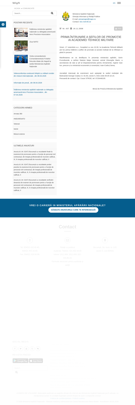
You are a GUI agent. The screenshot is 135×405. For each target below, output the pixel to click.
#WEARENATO (19, 119)
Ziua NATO (33, 42)
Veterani (17, 124)
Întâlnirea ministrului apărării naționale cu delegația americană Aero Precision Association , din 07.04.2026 (33, 92)
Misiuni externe (19, 134)
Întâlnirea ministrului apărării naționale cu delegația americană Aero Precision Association (42, 31)
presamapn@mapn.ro (87, 19)
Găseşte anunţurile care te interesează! (73, 210)
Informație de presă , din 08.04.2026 (28, 83)
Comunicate (28, 8)
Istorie (16, 129)
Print (118, 29)
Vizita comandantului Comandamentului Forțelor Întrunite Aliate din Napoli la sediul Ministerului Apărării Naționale (40, 61)
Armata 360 (18, 114)
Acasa (17, 8)
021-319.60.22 (85, 22)
